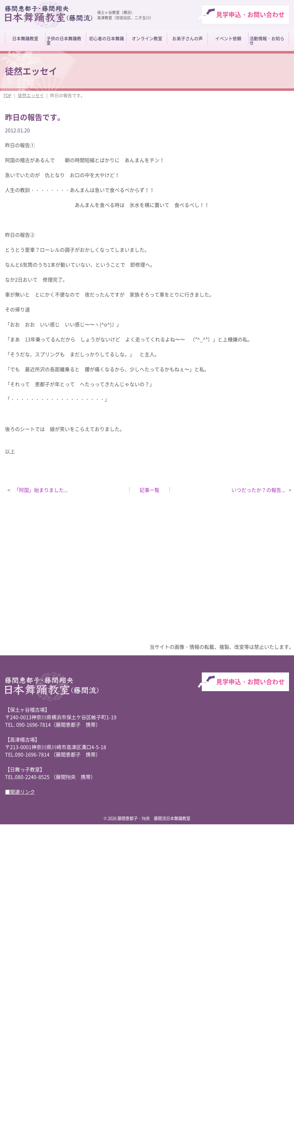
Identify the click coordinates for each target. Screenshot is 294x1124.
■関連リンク (20, 791)
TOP (7, 95)
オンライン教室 (147, 38)
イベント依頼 (228, 38)
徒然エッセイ (31, 95)
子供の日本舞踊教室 (63, 40)
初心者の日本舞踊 (106, 38)
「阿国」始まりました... (40, 490)
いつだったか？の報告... (258, 490)
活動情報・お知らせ (266, 40)
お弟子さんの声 (187, 38)
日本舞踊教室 (25, 38)
